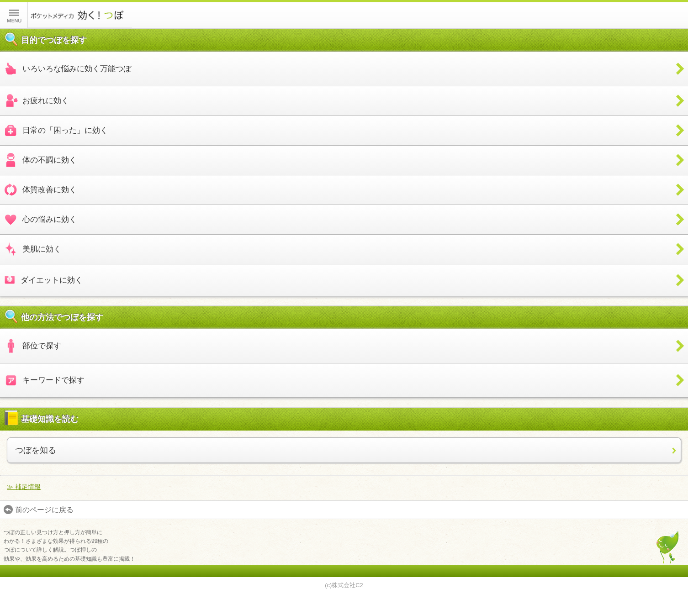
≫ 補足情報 (24, 486)
